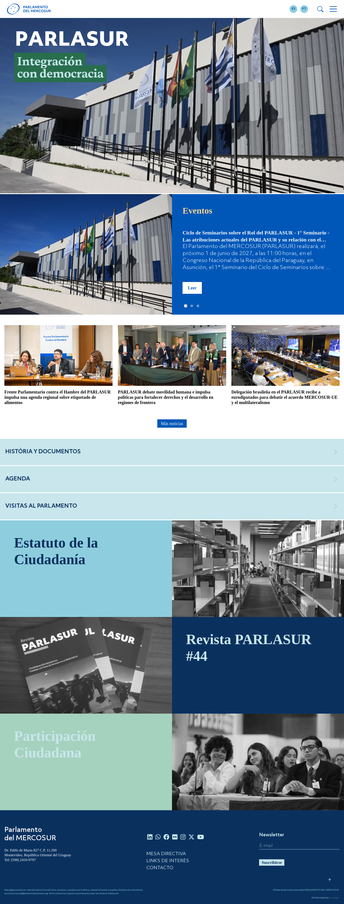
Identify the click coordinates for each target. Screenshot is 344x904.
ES (294, 9)
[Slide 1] (185, 305)
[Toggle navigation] (333, 9)
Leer (192, 287)
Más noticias (172, 423)
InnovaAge (334, 898)
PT (304, 9)
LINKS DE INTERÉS (167, 861)
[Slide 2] (191, 305)
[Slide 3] (198, 305)
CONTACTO (159, 868)
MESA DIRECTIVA (166, 854)
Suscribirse (272, 862)
